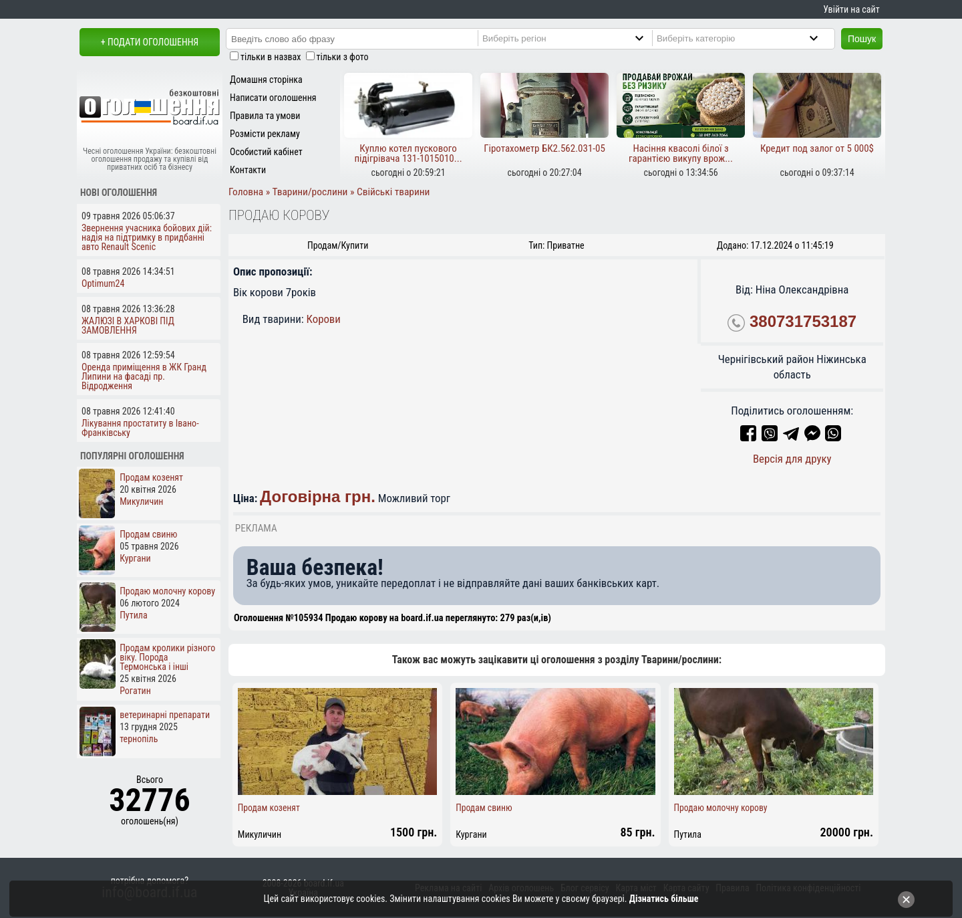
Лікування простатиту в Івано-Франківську (140, 428)
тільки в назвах (270, 56)
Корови (324, 319)
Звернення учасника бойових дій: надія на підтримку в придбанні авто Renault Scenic (147, 237)
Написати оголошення (273, 97)
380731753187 (803, 321)
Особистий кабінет (266, 151)
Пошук (862, 38)
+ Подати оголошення (149, 42)
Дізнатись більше (664, 898)
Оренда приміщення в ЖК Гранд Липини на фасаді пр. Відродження (144, 376)
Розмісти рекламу (265, 133)
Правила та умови (265, 115)
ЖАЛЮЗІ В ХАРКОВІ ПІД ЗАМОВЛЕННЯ (128, 326)
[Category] (748, 38)
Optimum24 (103, 283)
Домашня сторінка (266, 79)
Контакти (248, 169)
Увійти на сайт (851, 9)
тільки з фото (343, 56)
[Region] (574, 38)
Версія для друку (792, 458)
